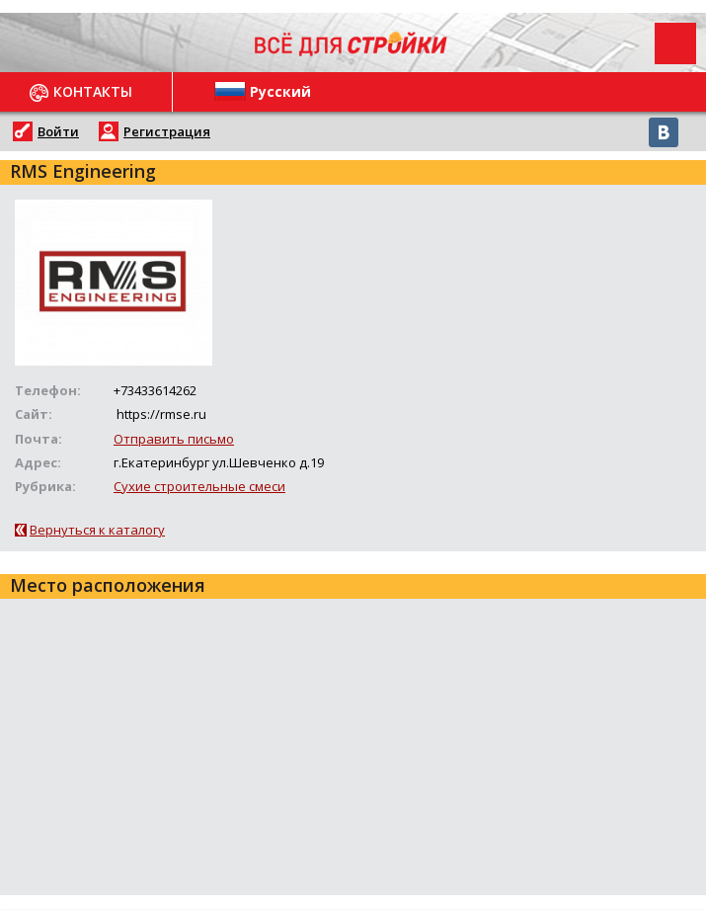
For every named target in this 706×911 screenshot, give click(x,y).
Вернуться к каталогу (97, 529)
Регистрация (166, 131)
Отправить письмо (174, 439)
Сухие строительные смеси (199, 486)
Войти (58, 131)
